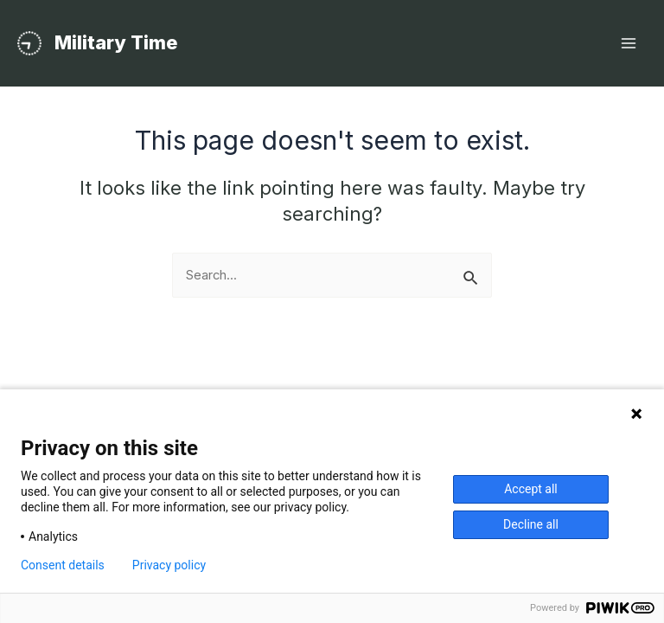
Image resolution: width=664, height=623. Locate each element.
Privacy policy (169, 565)
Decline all (531, 524)
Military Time (116, 42)
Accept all (531, 489)
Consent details (63, 565)
